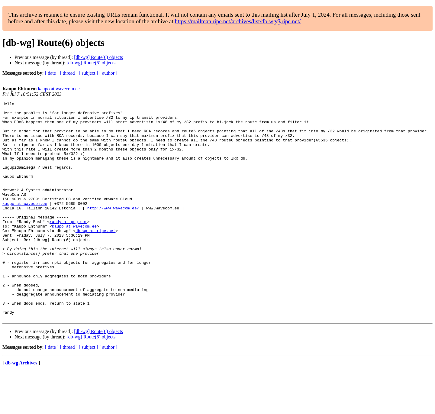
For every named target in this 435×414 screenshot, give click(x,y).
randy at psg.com (68, 246)
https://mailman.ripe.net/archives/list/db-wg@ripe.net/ (238, 21)
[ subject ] (88, 73)
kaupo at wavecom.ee (58, 88)
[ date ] (52, 73)
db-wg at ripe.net (96, 257)
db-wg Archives (21, 406)
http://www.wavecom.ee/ (113, 229)
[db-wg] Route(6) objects (98, 57)
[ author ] (108, 73)
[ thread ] (69, 73)
